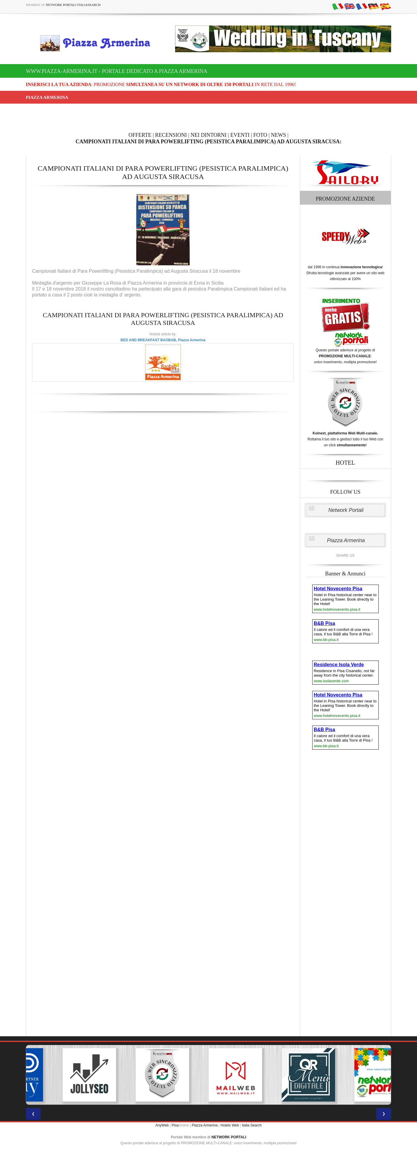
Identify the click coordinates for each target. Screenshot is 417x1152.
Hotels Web (230, 1125)
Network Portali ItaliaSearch (73, 5)
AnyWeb (162, 1125)
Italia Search (252, 1125)
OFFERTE (140, 135)
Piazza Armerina (346, 540)
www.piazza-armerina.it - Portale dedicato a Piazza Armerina (116, 71)
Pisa (175, 1125)
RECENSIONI (171, 135)
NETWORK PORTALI (229, 1137)
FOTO (260, 135)
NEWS (278, 135)
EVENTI (240, 135)
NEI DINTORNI (208, 135)
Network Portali (346, 510)
